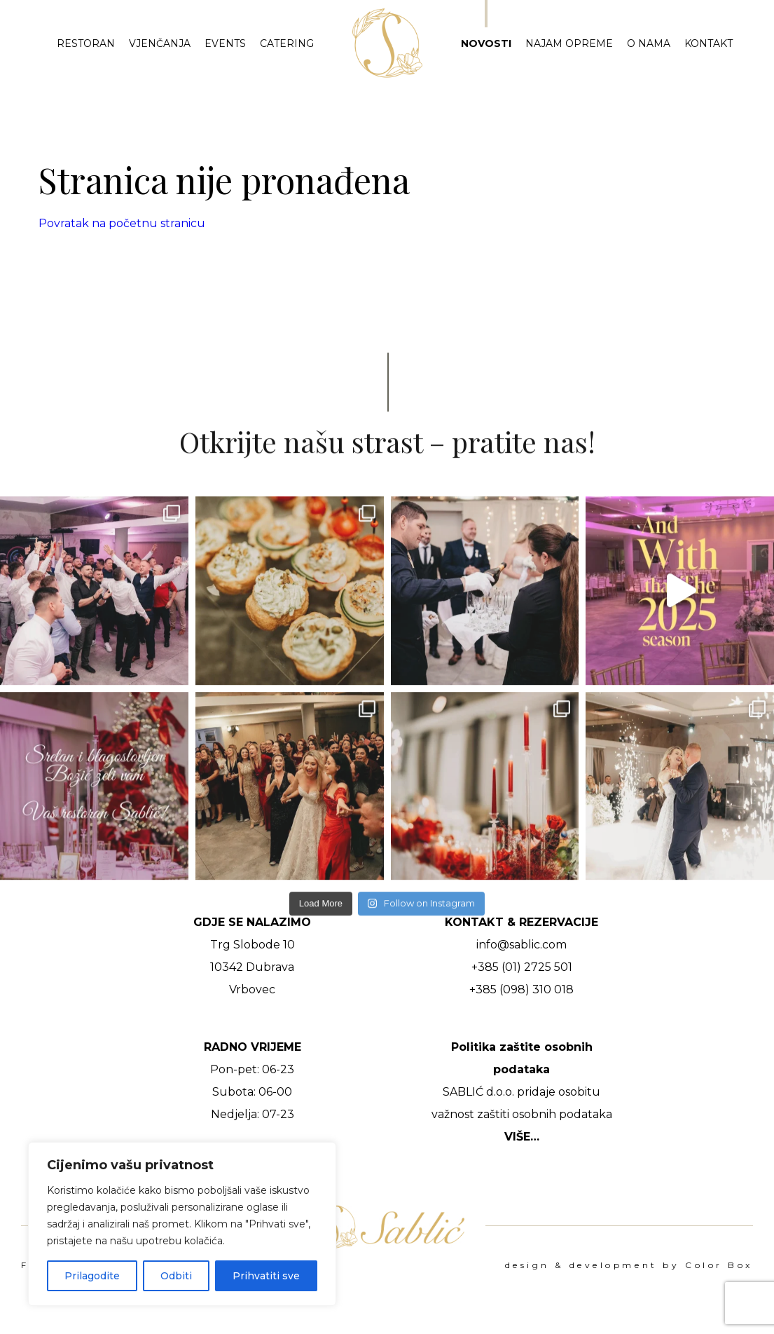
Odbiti (176, 1276)
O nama (648, 43)
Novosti (486, 43)
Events (225, 43)
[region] (182, 1224)
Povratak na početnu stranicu (122, 223)
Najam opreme (569, 43)
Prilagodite (92, 1276)
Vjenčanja (160, 43)
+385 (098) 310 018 (521, 989)
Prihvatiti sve (266, 1276)
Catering (287, 43)
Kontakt (708, 43)
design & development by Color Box (629, 1265)
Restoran (86, 43)
